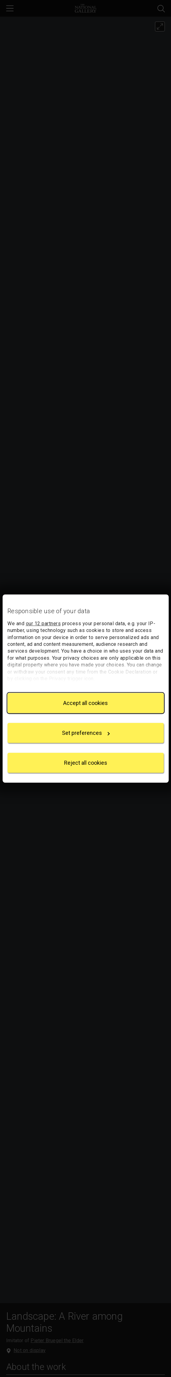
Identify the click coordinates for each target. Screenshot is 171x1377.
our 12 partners (43, 623)
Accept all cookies (85, 703)
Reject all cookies (85, 762)
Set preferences (86, 733)
